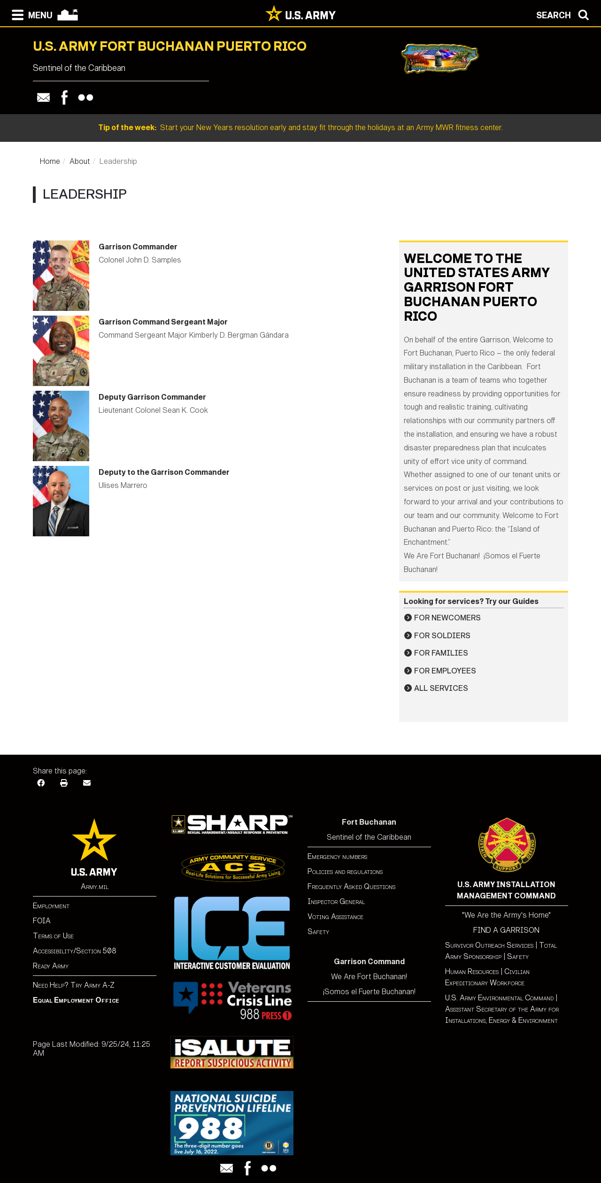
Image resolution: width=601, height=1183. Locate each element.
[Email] (87, 782)
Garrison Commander (138, 246)
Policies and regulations (345, 871)
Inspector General (336, 901)
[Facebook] (41, 782)
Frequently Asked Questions (351, 886)
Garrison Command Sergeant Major (163, 321)
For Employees (445, 670)
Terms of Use (53, 935)
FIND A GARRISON (506, 930)
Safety (318, 931)
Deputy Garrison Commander (152, 397)
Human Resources (472, 971)
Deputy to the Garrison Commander (164, 472)
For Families (441, 653)
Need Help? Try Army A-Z (74, 985)
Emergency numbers (337, 856)
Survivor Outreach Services (489, 945)
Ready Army (51, 965)
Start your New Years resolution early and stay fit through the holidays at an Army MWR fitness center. (300, 127)
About (79, 161)
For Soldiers (442, 635)
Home (50, 161)
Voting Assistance (335, 916)
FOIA (42, 920)
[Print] (64, 782)
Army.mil (94, 886)
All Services (441, 688)
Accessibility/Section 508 (74, 950)
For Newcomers (447, 617)
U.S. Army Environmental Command (499, 997)
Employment (51, 905)
